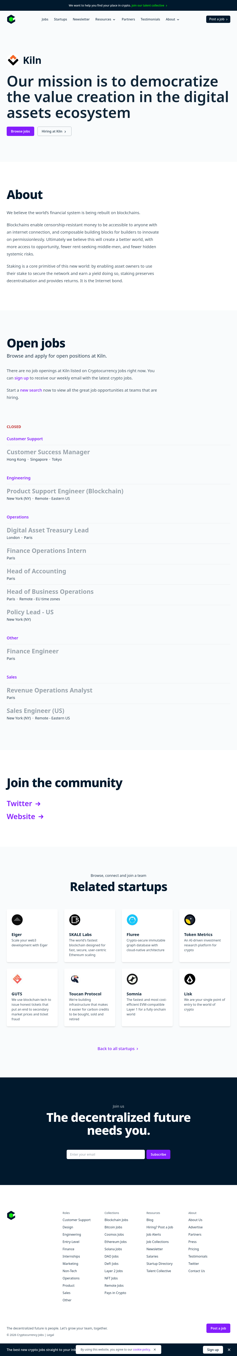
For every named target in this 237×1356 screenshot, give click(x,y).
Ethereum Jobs (116, 1242)
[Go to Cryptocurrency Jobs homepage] (35, 1215)
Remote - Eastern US (52, 498)
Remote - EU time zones (39, 598)
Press (192, 1242)
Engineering (19, 478)
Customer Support (25, 438)
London (13, 537)
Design (68, 1227)
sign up (21, 378)
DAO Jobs (111, 1256)
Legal (50, 1335)
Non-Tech (70, 1271)
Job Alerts (153, 1234)
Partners (128, 19)
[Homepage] (11, 19)
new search (31, 390)
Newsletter (81, 19)
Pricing (193, 1249)
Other (12, 638)
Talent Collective (158, 1271)
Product (69, 1285)
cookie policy (141, 1349)
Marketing (70, 1263)
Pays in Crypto (115, 1293)
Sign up (213, 1349)
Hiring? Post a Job (159, 1227)
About (173, 19)
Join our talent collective (150, 5)
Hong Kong (16, 459)
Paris (28, 537)
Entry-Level (71, 1242)
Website (26, 816)
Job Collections (157, 1242)
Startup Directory (159, 1263)
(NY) (27, 498)
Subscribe (158, 1154)
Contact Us (196, 1271)
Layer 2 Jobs (114, 1271)
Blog (149, 1220)
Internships (71, 1256)
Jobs (45, 19)
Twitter (24, 803)
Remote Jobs (114, 1285)
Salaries (152, 1256)
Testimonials (150, 19)
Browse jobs (20, 131)
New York (15, 498)
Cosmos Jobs (114, 1234)
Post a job (218, 19)
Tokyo (57, 459)
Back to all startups (119, 1048)
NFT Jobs (111, 1278)
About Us (195, 1220)
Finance (68, 1249)
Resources (105, 19)
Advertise (195, 1227)
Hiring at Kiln (54, 131)
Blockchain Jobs (116, 1220)
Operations (18, 517)
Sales (12, 677)
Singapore (39, 459)
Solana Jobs (113, 1249)
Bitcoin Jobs (113, 1227)
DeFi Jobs (111, 1263)
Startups (60, 19)
